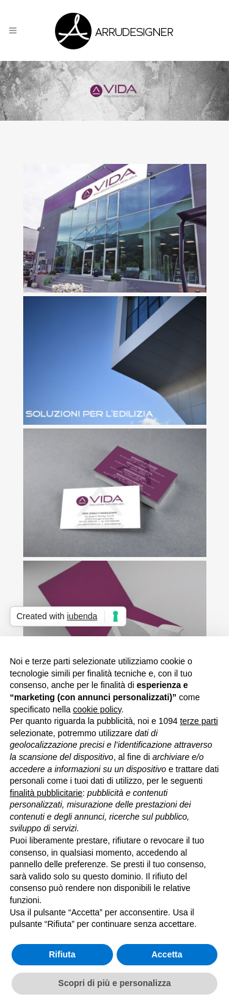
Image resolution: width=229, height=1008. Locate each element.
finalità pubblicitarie (46, 793)
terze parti (199, 721)
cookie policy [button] (97, 709)
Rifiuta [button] (62, 954)
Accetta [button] (167, 954)
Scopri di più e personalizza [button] (114, 983)
